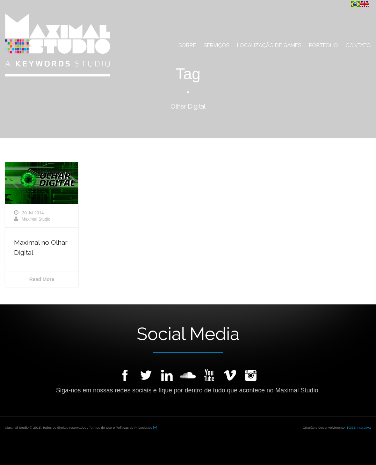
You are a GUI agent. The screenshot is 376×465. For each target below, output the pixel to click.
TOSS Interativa (358, 427)
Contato (358, 45)
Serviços (216, 45)
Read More (42, 279)
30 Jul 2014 (33, 213)
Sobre (187, 45)
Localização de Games (269, 45)
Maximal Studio (36, 219)
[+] (155, 427)
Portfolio (323, 45)
